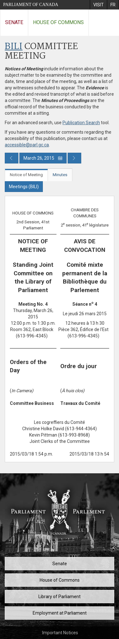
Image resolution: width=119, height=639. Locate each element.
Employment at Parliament (60, 613)
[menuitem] (98, 5)
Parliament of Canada (30, 4)
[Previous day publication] (11, 158)
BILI (14, 47)
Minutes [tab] (60, 174)
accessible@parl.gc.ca (27, 144)
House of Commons (58, 22)
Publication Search (81, 122)
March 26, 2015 (43, 158)
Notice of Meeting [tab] (26, 174)
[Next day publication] (74, 158)
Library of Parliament (59, 596)
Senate (14, 22)
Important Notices (60, 632)
